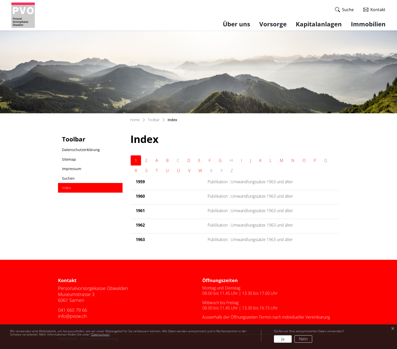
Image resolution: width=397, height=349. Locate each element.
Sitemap (69, 159)
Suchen (68, 178)
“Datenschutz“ (100, 334)
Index (74, 189)
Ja (282, 339)
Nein (303, 339)
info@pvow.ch (72, 316)
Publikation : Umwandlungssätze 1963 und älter (250, 182)
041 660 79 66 (72, 310)
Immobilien (368, 24)
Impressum (71, 168)
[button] (344, 10)
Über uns (236, 24)
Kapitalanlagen (319, 24)
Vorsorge (273, 24)
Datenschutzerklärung (81, 149)
